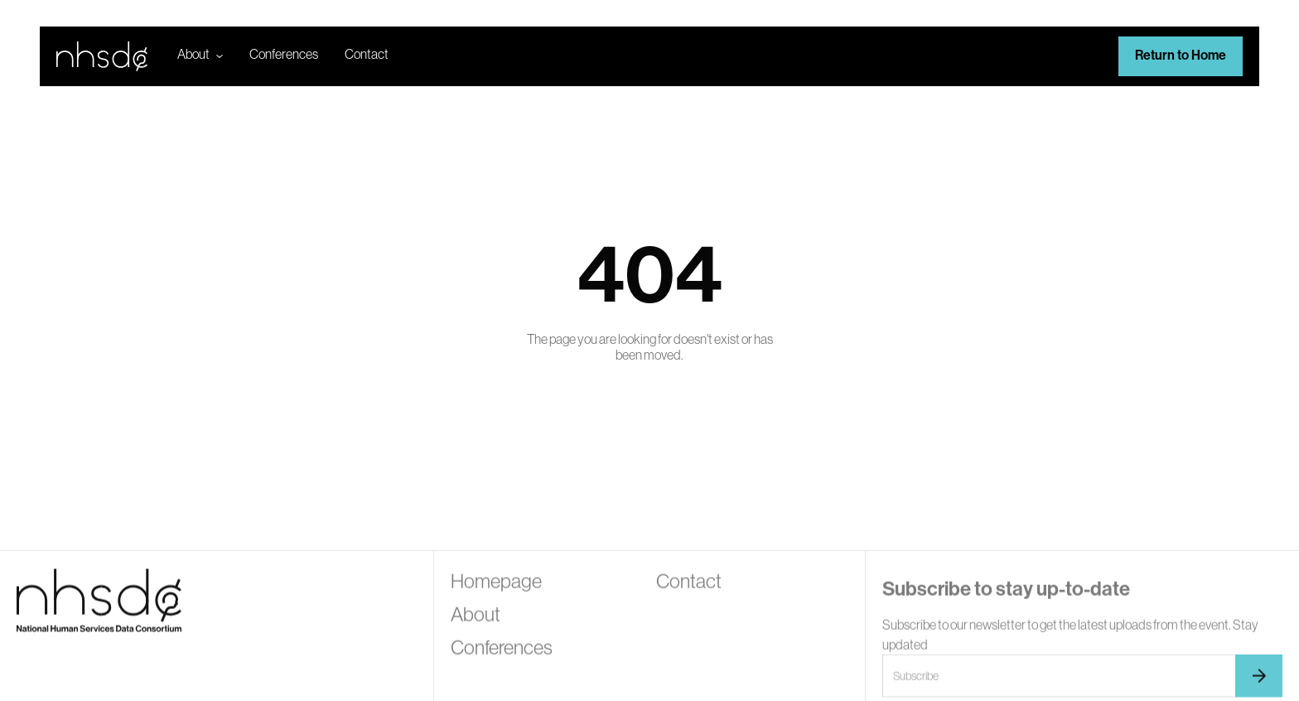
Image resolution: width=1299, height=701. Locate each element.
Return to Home (1180, 55)
